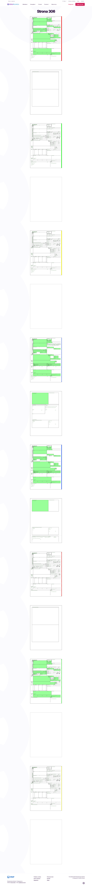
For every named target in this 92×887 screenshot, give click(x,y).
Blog (78, 1)
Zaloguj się (70, 4)
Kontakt (82, 1)
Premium (45, 4)
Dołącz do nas (80, 4)
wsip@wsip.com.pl (22, 882)
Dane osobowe (37, 878)
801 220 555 (13, 882)
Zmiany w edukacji (71, 1)
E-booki (39, 4)
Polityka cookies (37, 876)
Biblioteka (24, 4)
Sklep (65, 1)
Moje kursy (52, 4)
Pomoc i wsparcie (11, 1)
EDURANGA (13, 4)
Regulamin (36, 880)
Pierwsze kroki (50, 876)
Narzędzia (32, 4)
